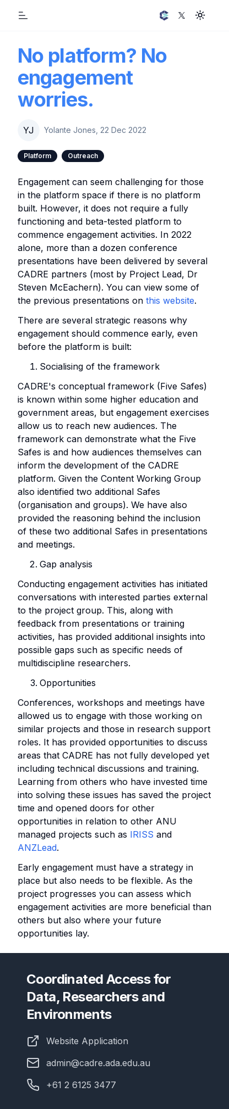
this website (170, 300)
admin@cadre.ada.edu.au (88, 1062)
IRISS (142, 834)
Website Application (87, 1040)
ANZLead (37, 847)
